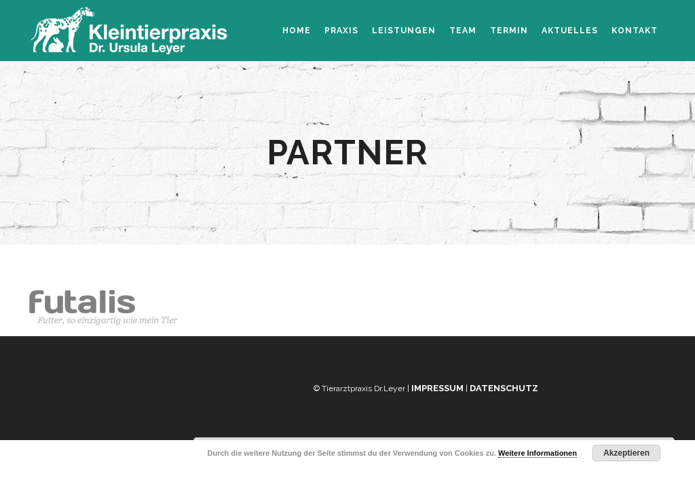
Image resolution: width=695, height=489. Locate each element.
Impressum (437, 388)
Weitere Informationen (537, 453)
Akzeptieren (626, 453)
